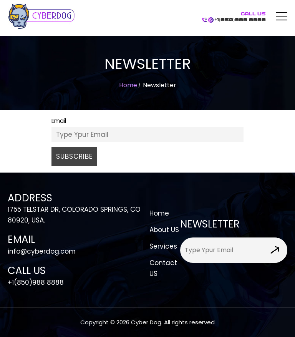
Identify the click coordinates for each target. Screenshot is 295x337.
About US (164, 229)
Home (128, 85)
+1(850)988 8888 (240, 17)
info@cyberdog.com (42, 251)
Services (163, 246)
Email (58, 121)
